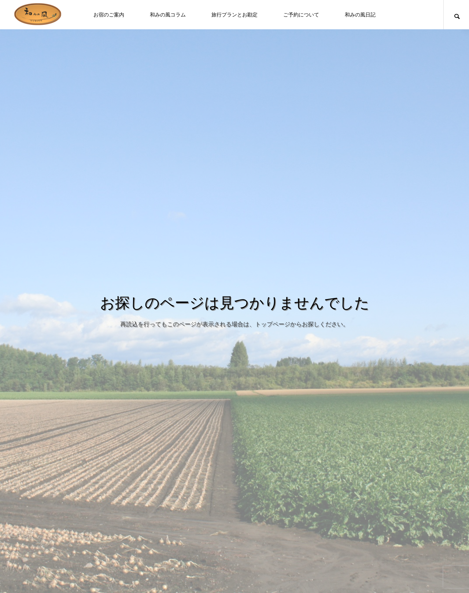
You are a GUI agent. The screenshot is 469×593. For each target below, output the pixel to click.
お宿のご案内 (108, 15)
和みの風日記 (360, 15)
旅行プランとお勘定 (234, 15)
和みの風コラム (168, 15)
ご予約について (301, 15)
